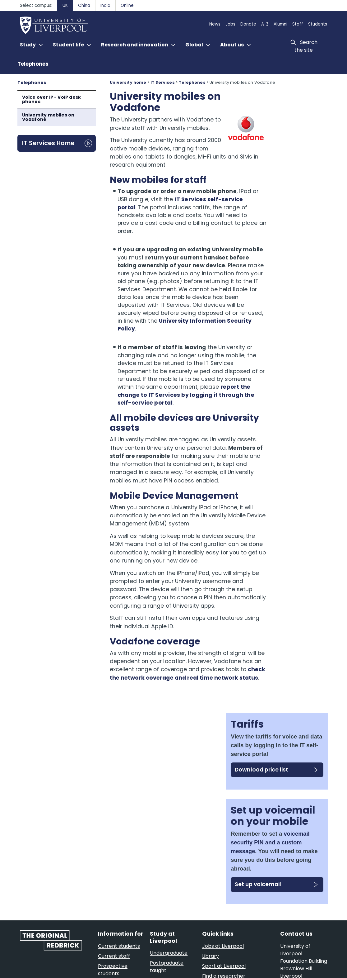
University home (128, 82)
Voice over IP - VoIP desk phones (51, 99)
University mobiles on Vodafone (48, 117)
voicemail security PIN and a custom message (292, 266)
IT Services (162, 82)
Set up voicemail (280, 320)
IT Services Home (48, 143)
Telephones (33, 64)
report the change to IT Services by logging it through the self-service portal (179, 414)
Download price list (288, 159)
